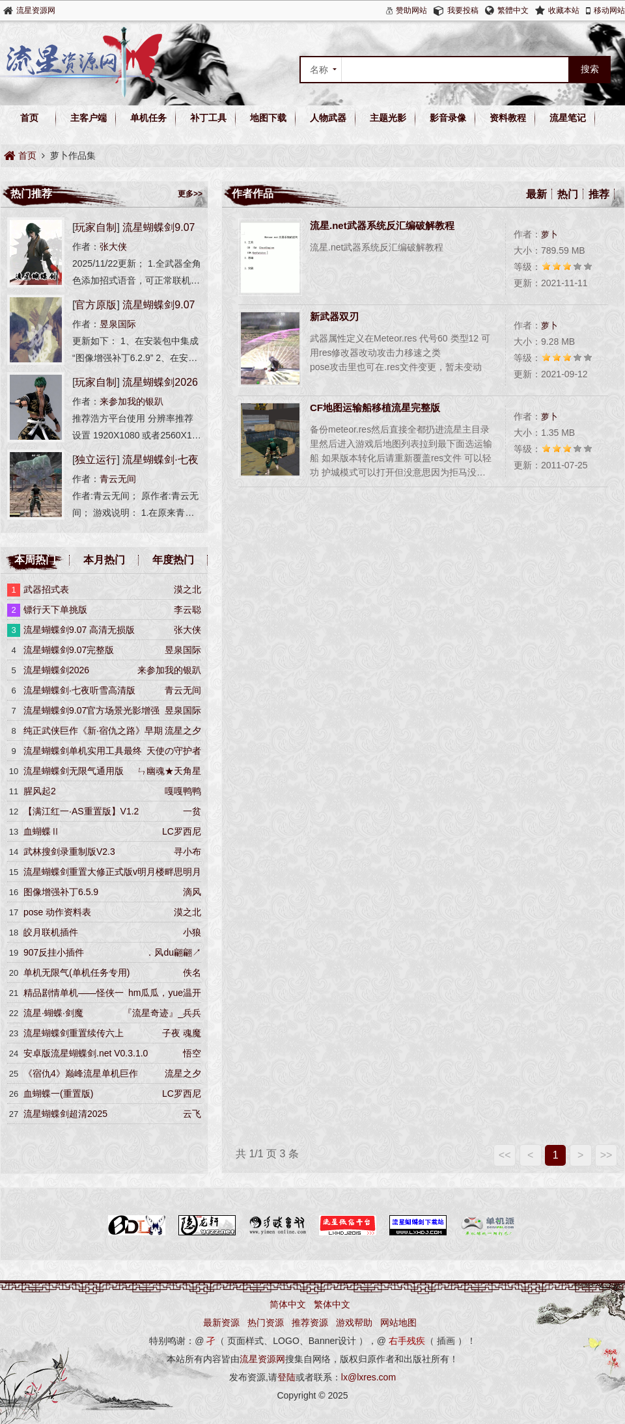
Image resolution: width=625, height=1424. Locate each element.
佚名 (192, 972)
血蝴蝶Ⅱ (41, 831)
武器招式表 (46, 589)
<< (505, 1155)
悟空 (192, 1053)
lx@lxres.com (368, 1377)
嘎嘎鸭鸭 (183, 791)
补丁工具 (208, 118)
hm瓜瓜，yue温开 (164, 992)
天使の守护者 (173, 751)
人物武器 (328, 118)
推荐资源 (310, 1322)
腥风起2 (39, 791)
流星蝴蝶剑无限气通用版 (73, 771)
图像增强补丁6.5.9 (60, 892)
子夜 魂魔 (181, 1033)
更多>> (190, 193)
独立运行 (96, 459)
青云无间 (118, 479)
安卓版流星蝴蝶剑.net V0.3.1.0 (85, 1053)
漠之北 (187, 589)
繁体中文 (332, 1304)
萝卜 (549, 234)
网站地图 (398, 1322)
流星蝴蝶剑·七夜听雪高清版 (79, 690)
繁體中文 (513, 10)
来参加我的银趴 (131, 401)
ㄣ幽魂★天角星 (169, 771)
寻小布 (187, 851)
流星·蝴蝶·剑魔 (53, 1013)
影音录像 (448, 118)
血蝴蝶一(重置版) (58, 1093)
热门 (567, 194)
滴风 (192, 892)
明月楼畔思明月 (169, 871)
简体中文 (288, 1304)
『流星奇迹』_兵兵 (162, 1013)
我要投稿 (463, 10)
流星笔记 (567, 118)
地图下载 (268, 118)
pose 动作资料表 (57, 912)
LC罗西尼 (181, 831)
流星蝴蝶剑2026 (160, 382)
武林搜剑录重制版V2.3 (69, 851)
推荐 (599, 194)
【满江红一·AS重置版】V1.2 (81, 811)
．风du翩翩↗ (173, 952)
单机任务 (148, 118)
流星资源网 (35, 10)
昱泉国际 (118, 324)
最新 (536, 194)
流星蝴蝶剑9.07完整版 (68, 650)
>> (606, 1155)
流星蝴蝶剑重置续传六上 (73, 1033)
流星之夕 (183, 730)
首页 (29, 118)
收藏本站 (563, 10)
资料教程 (508, 118)
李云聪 (187, 609)
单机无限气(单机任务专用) (76, 972)
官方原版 (96, 304)
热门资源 (265, 1322)
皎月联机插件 (50, 932)
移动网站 (609, 10)
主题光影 (388, 118)
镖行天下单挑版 (55, 609)
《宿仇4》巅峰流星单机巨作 (80, 1073)
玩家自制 (96, 227)
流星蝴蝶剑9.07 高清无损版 (79, 630)
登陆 (286, 1377)
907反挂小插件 (53, 952)
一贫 (192, 811)
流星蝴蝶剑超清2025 (65, 1113)
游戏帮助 (354, 1322)
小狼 (192, 932)
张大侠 (113, 246)
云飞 (192, 1113)
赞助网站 (411, 10)
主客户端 (88, 118)
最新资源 (221, 1322)
